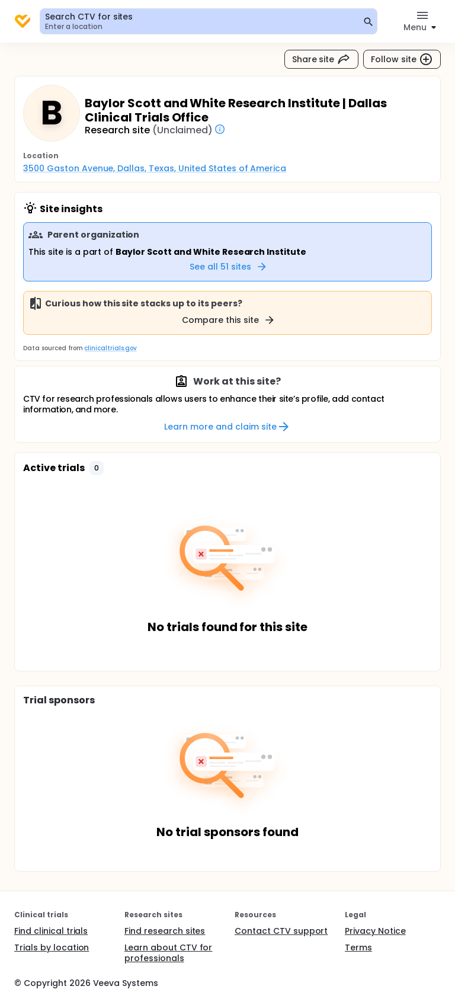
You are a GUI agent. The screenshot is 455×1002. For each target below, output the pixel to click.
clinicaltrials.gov (110, 348)
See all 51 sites (229, 267)
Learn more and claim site (227, 427)
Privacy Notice (375, 931)
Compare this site (228, 320)
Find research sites (164, 931)
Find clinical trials (51, 931)
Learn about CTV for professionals (168, 952)
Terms (358, 947)
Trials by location (51, 947)
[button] (96, 468)
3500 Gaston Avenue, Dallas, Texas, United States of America (154, 168)
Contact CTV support (281, 931)
